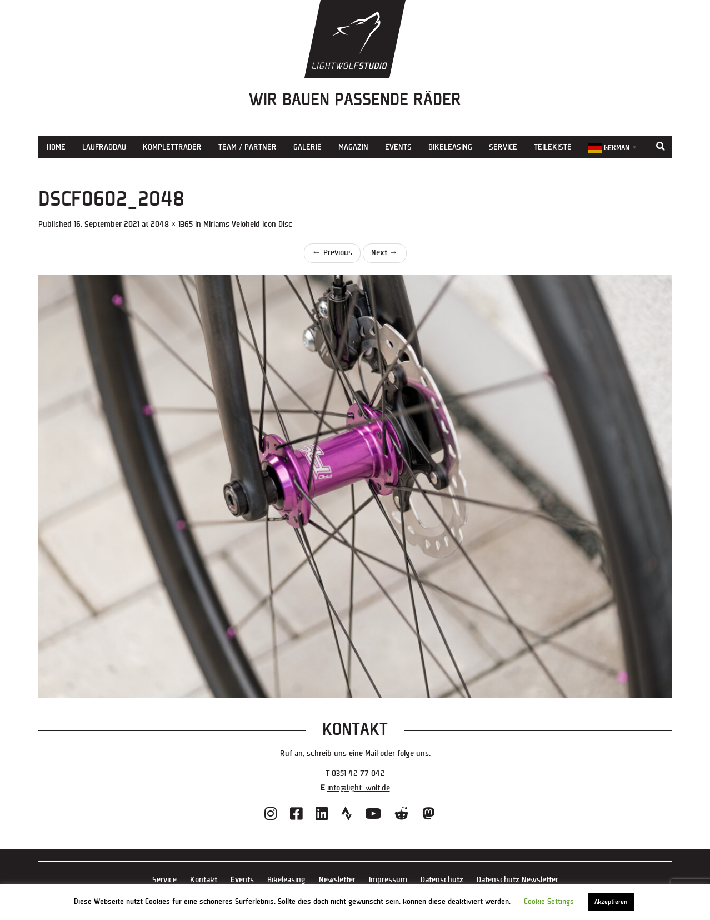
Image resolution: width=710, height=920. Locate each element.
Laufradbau (104, 147)
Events (398, 147)
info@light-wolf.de (358, 788)
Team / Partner (247, 147)
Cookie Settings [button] (549, 902)
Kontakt (203, 880)
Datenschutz (442, 880)
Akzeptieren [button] (610, 902)
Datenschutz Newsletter (517, 880)
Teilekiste (553, 147)
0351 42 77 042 (358, 773)
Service (503, 147)
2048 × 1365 (172, 224)
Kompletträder (172, 147)
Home (56, 147)
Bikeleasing (450, 147)
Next (384, 252)
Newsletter (337, 880)
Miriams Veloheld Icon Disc (247, 224)
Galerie (307, 147)
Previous (332, 252)
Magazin (353, 147)
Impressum (388, 880)
